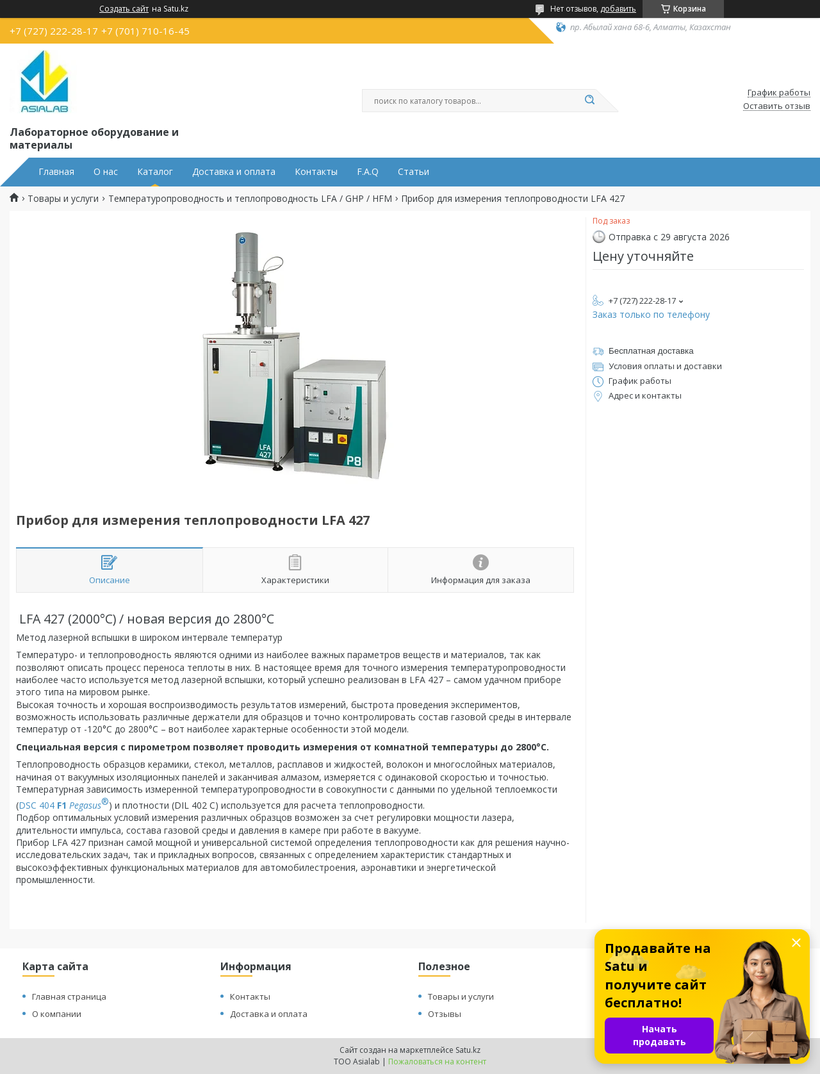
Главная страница (69, 996)
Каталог (155, 171)
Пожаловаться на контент (437, 1061)
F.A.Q (368, 171)
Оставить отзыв (776, 106)
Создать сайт (124, 8)
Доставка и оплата (233, 171)
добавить (618, 8)
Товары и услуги (63, 198)
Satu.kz (467, 1050)
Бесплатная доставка (651, 351)
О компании (56, 1014)
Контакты (316, 171)
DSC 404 (64, 805)
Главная (56, 171)
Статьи (413, 171)
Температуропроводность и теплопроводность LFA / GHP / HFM (250, 198)
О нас (106, 171)
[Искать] (589, 100)
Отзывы (444, 1014)
